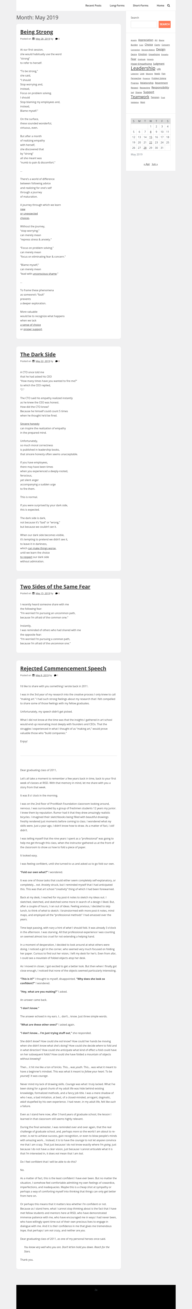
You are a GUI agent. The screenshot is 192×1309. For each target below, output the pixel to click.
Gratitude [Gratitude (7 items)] (141, 59)
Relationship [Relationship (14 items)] (147, 82)
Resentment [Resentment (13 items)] (161, 82)
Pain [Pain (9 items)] (163, 73)
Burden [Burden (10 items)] (134, 44)
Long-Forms (117, 5)
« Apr (147, 164)
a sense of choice (30, 325)
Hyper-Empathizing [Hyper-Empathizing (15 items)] (141, 63)
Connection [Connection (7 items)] (135, 50)
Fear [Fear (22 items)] (133, 59)
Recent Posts (93, 5)
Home (160, 5)
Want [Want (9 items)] (142, 102)
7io (96, 1289)
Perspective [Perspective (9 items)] (136, 78)
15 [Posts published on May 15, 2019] (150, 137)
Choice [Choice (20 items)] (149, 44)
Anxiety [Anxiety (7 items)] (134, 40)
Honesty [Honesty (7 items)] (150, 59)
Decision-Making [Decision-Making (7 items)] (148, 50)
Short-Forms (140, 5)
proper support (32, 329)
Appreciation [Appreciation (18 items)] (145, 40)
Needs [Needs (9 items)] (157, 73)
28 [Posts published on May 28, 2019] (145, 148)
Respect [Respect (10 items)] (134, 87)
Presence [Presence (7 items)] (146, 78)
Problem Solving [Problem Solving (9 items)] (159, 78)
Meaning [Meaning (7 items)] (149, 74)
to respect (26, 557)
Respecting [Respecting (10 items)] (145, 87)
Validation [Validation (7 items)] (135, 102)
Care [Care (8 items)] (141, 45)
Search (135, 17)
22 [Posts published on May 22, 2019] (150, 142)
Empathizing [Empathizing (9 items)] (154, 54)
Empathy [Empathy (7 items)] (164, 54)
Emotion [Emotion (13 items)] (142, 54)
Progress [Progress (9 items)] (135, 83)
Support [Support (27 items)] (148, 92)
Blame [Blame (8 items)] (161, 40)
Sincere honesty (30, 424)
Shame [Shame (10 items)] (138, 92)
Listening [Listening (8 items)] (134, 73)
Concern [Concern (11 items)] (166, 44)
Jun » (155, 164)
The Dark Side (38, 354)
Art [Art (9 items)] (156, 40)
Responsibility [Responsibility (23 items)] (160, 87)
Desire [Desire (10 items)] (134, 54)
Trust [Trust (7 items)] (163, 97)
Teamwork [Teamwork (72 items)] (140, 97)
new (22, 209)
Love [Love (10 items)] (142, 73)
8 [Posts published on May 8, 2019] (150, 132)
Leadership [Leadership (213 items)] (143, 68)
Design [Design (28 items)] (160, 49)
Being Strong (36, 31)
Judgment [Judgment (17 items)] (158, 63)
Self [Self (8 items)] (132, 92)
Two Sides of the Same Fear (55, 586)
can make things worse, (42, 548)
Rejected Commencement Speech (63, 668)
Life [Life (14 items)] (159, 68)
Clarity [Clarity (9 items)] (157, 44)
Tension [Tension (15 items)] (155, 97)
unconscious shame (45, 274)
